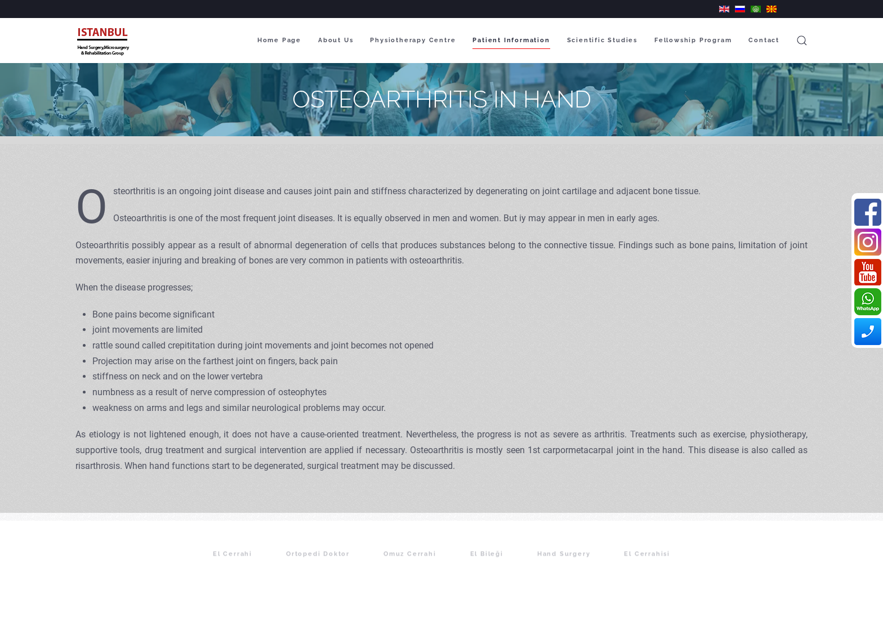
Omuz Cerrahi (409, 561)
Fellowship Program (693, 40)
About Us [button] (335, 40)
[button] (802, 40)
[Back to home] (104, 40)
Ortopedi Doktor (318, 561)
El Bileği (486, 561)
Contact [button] (763, 40)
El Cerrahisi (647, 561)
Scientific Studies (602, 40)
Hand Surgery (564, 561)
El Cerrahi (232, 561)
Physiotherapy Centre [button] (413, 40)
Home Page (279, 40)
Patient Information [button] (511, 40)
